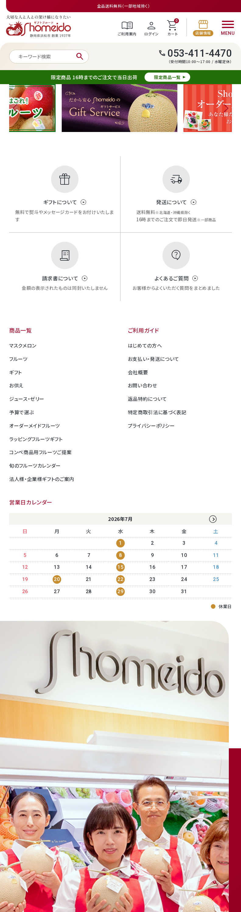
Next (224, 108)
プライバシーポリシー (151, 425)
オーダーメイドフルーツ (34, 425)
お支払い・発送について (153, 358)
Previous (16, 108)
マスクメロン (23, 345)
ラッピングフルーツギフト (36, 439)
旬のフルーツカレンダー (35, 465)
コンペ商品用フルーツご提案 (40, 452)
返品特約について (147, 398)
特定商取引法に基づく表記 (157, 412)
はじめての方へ (145, 345)
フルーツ (18, 358)
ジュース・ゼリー (26, 398)
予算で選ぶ (21, 412)
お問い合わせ (142, 385)
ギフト (15, 372)
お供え (16, 385)
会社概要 (138, 372)
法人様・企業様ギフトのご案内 (41, 479)
